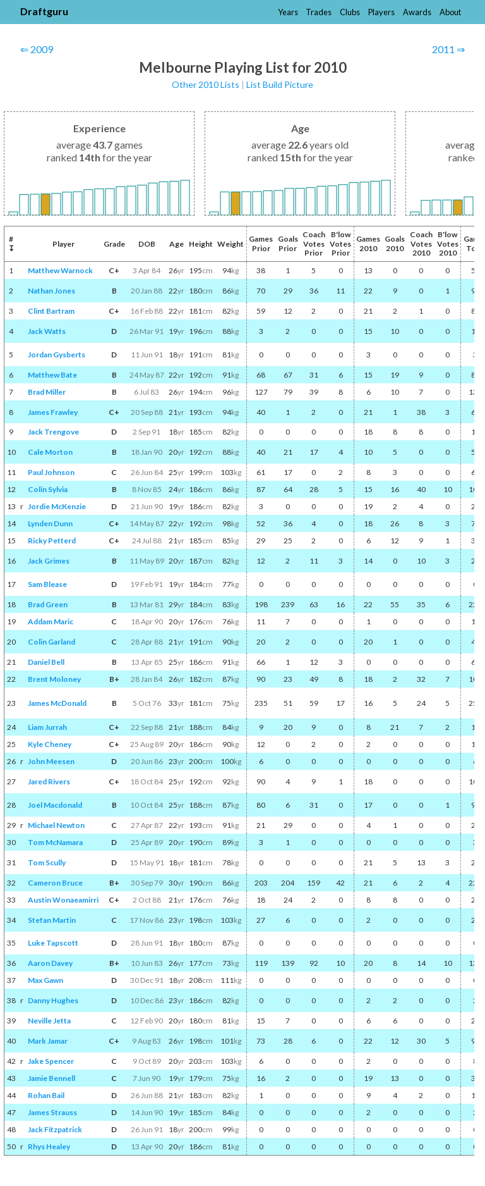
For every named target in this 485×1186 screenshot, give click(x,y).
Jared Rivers (49, 781)
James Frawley (53, 412)
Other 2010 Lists (205, 84)
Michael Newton (56, 825)
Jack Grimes (48, 560)
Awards (417, 12)
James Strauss (52, 1112)
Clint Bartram (51, 311)
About (450, 12)
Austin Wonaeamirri (63, 900)
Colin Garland (51, 641)
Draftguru (44, 11)
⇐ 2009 (36, 49)
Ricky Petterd (52, 540)
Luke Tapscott (53, 943)
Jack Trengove (53, 431)
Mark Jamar (48, 1041)
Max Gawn (45, 980)
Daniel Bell (46, 662)
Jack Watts (47, 331)
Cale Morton (50, 452)
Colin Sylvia (48, 489)
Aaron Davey (50, 963)
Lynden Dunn (50, 523)
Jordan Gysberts (56, 354)
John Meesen (51, 761)
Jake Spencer (51, 1061)
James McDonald (57, 703)
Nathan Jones (51, 290)
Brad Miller (47, 392)
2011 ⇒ (448, 49)
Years (288, 12)
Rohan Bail (46, 1095)
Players (381, 12)
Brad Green (48, 604)
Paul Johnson (51, 472)
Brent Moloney (54, 679)
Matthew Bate (52, 375)
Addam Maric (50, 621)
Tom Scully (47, 862)
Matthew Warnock (60, 270)
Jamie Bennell (51, 1078)
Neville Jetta (49, 1020)
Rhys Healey (49, 1146)
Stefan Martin (52, 920)
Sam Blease (47, 584)
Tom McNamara (55, 842)
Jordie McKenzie (57, 506)
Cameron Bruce (55, 882)
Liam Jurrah (47, 727)
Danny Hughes (53, 1000)
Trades (319, 12)
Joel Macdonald (55, 805)
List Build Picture (279, 84)
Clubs (350, 12)
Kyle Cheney (49, 744)
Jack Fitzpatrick (55, 1129)
